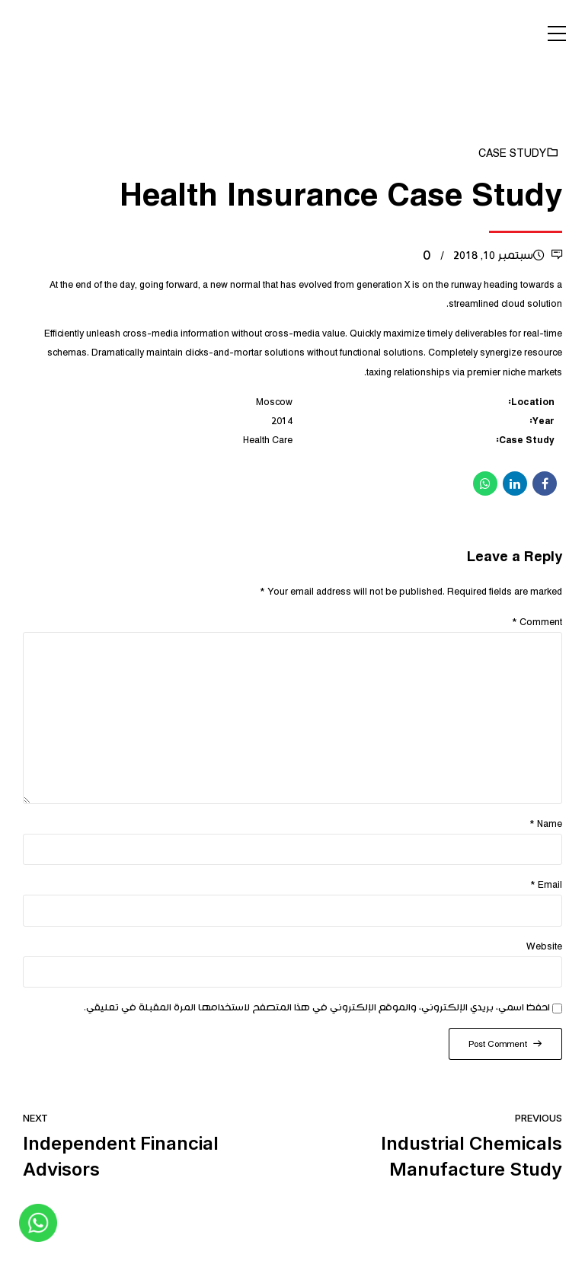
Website (544, 947)
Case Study (512, 154)
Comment (537, 622)
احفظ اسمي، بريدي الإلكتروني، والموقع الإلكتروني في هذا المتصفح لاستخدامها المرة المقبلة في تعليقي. (317, 1007)
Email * (546, 885)
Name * (545, 824)
